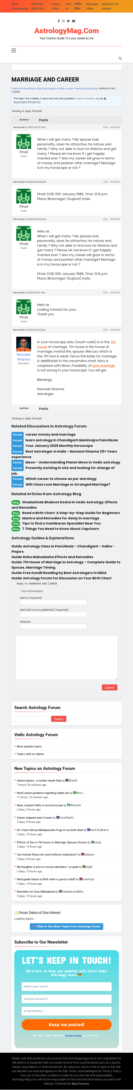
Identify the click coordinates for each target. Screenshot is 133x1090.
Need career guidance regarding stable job (43, 793)
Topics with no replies (30, 754)
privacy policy (73, 1035)
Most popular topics (29, 746)
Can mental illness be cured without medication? (47, 855)
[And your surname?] (67, 999)
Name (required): (31, 598)
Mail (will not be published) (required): (44, 610)
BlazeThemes (80, 1084)
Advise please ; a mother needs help (39, 781)
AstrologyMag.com (66, 31)
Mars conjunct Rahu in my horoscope (40, 805)
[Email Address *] (67, 1011)
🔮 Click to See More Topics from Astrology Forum (66, 927)
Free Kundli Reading (86, 88)
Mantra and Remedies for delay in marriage (60, 518)
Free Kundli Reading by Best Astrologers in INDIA (38, 88)
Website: (25, 622)
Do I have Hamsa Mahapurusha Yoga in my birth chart (50, 830)
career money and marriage (51, 434)
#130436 (115, 127)
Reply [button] (105, 127)
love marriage (103, 366)
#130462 (115, 330)
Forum (17, 435)
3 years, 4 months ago (87, 98)
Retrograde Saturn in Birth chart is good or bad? (46, 879)
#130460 (115, 292)
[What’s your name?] (67, 987)
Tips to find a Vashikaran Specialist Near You (61, 523)
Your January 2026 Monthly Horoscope (59, 446)
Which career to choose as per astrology (61, 479)
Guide (16, 546)
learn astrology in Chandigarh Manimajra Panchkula (72, 440)
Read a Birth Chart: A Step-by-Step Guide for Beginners (71, 513)
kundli (69, 88)
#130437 (115, 182)
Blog (16, 502)
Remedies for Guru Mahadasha (36, 892)
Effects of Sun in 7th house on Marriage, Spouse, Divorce (52, 842)
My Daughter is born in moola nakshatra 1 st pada (47, 867)
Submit (109, 688)
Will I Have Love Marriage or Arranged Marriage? (68, 484)
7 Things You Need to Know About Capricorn (60, 529)
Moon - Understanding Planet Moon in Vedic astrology (73, 462)
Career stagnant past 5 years (34, 818)
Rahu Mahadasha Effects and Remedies (58, 557)
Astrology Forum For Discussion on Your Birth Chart (67, 578)
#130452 (115, 219)
